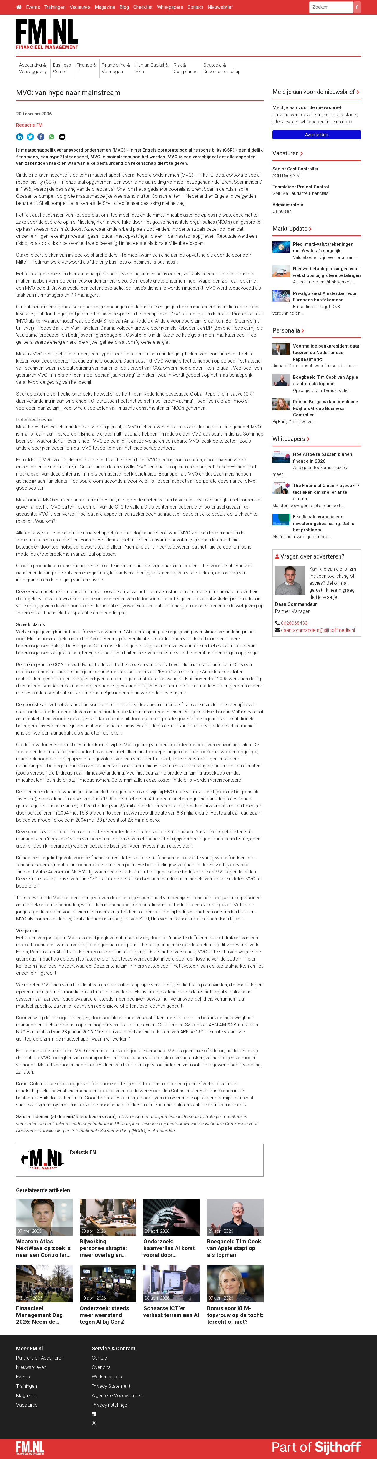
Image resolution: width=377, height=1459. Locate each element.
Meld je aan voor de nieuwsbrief (313, 91)
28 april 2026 (157, 1231)
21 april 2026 (220, 1231)
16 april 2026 (29, 1298)
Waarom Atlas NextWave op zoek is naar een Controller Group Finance (43, 1248)
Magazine (105, 7)
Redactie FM (29, 125)
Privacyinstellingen (111, 1405)
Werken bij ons (107, 1377)
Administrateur (288, 204)
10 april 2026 (93, 1298)
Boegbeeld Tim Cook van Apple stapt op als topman (234, 1248)
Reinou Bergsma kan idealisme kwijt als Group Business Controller (325, 408)
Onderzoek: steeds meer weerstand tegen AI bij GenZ (104, 1315)
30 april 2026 (93, 1231)
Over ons (101, 1367)
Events (33, 7)
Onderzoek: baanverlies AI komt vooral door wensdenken (169, 1248)
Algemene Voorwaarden (117, 1395)
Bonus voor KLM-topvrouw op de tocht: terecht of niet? (235, 1315)
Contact (195, 7)
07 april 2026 (220, 1298)
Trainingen (54, 7)
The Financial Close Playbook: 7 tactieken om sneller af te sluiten (326, 492)
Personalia (286, 330)
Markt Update (289, 228)
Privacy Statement (111, 1386)
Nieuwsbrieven (31, 1367)
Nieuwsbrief (220, 7)
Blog (124, 7)
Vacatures (80, 7)
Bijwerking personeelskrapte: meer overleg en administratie (103, 1248)
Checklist (143, 7)
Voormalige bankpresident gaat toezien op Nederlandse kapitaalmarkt (326, 352)
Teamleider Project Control (300, 187)
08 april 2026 (157, 1298)
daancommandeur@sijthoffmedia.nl (318, 630)
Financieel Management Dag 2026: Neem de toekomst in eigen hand (39, 1315)
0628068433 (294, 623)
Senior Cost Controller (295, 169)
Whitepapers (170, 7)
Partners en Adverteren (40, 1358)
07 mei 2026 (29, 1231)
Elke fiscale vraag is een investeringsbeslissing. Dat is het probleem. (323, 523)
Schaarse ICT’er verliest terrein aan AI (171, 1311)
